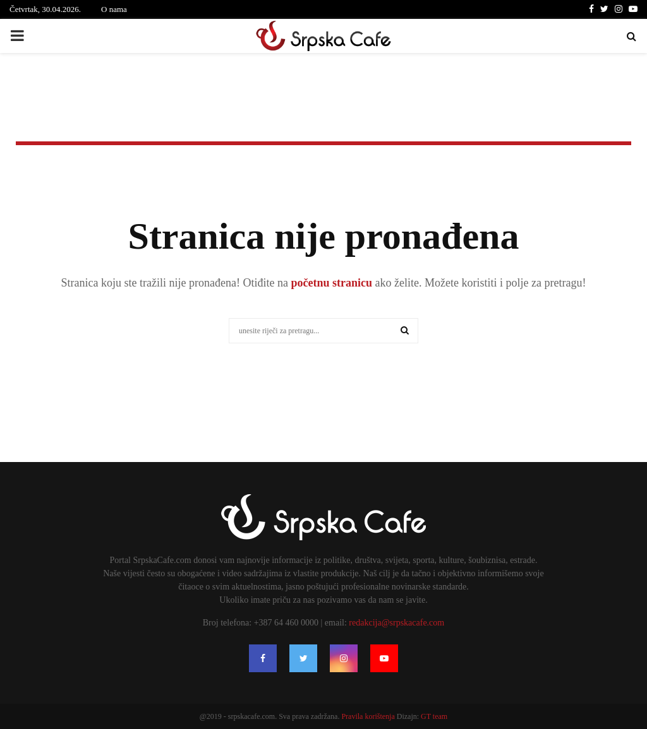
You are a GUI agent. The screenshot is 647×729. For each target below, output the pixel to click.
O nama (114, 9)
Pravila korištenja (368, 716)
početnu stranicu (330, 282)
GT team (434, 716)
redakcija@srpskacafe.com (396, 622)
